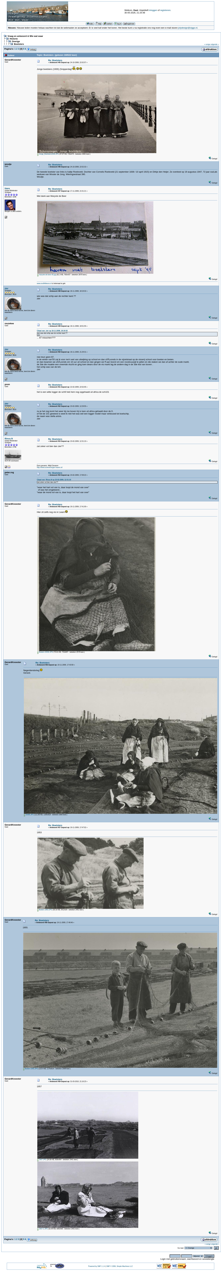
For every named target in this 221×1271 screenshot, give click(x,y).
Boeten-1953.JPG (44, 910)
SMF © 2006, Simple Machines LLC (119, 1266)
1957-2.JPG (42, 1229)
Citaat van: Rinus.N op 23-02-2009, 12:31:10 (54, 480)
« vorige (207, 44)
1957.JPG (41, 1160)
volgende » (215, 44)
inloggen (153, 10)
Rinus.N (9, 438)
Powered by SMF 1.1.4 (96, 1266)
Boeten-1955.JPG (30, 1069)
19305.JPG (29, 815)
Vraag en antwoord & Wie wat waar (25, 36)
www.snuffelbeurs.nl (44, 283)
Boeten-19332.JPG (45, 652)
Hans (7, 188)
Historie (14, 38)
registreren (165, 10)
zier (6, 288)
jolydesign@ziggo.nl (187, 28)
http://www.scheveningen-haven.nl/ (50, 467)
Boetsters (19, 44)
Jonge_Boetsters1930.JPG (48, 154)
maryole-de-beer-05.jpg (46, 275)
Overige (16, 41)
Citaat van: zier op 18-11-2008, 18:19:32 (52, 331)
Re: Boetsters (55, 60)
